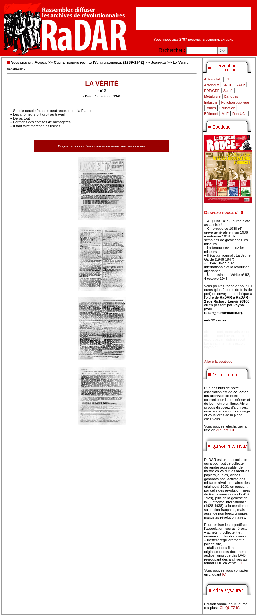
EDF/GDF (211, 91)
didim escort (213, 332)
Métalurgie (212, 96)
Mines (211, 108)
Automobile (213, 79)
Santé (228, 91)
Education (227, 108)
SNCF (227, 85)
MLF (225, 114)
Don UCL (239, 114)
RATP (240, 85)
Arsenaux (211, 85)
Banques (231, 96)
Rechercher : (172, 50)
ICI (240, 563)
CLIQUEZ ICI (230, 608)
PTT (228, 79)
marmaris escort (238, 332)
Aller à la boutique (218, 361)
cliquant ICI (225, 430)
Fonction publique (235, 102)
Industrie (210, 102)
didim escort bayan (219, 335)
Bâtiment (211, 114)
